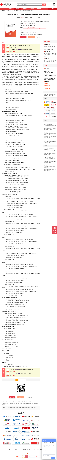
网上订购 (12, 397)
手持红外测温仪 (15, 61)
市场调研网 (3, 10)
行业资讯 (10, 8)
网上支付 (52, 75)
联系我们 (15, 449)
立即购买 (23, 37)
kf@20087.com (25, 32)
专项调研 (25, 8)
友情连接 (37, 449)
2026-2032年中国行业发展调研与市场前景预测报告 (21, 49)
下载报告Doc (39, 37)
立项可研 (32, 8)
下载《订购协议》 (33, 32)
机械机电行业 (8, 10)
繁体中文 (26, 17)
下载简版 (38, 17)
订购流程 (19, 449)
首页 (3, 8)
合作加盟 (33, 449)
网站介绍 (10, 449)
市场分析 (12, 326)
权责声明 (28, 449)
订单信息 (50, 74)
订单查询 (52, 8)
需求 (9, 61)
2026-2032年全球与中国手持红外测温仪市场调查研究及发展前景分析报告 (21, 10)
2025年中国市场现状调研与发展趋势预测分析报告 (21, 45)
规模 (17, 77)
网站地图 (41, 449)
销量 (19, 317)
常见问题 (24, 449)
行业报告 (17, 8)
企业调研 (39, 8)
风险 (11, 339)
